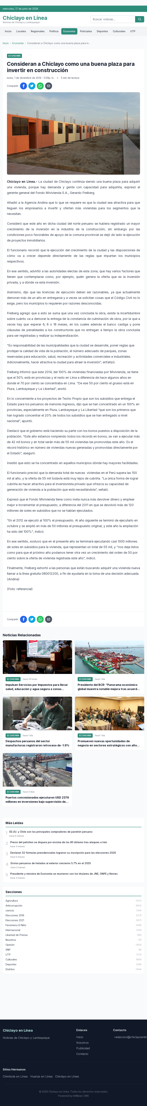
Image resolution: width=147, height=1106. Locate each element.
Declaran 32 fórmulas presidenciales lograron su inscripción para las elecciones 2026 (63, 852)
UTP (132, 31)
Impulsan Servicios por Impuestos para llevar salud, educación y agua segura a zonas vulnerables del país (37, 687)
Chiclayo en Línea (67, 1076)
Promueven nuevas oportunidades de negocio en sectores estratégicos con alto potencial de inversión (107, 743)
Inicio (8, 31)
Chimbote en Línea (15, 1076)
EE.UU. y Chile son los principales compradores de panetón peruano (50, 831)
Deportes (102, 31)
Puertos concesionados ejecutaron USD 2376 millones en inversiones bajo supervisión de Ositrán (37, 800)
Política (54, 31)
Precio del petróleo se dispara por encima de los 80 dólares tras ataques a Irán (58, 842)
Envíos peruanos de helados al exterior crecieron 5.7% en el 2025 (51, 863)
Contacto (82, 1054)
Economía (69, 31)
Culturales (119, 31)
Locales (21, 31)
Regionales (38, 31)
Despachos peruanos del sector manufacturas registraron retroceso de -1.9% (37, 743)
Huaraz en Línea (41, 1076)
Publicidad (83, 1048)
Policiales (86, 31)
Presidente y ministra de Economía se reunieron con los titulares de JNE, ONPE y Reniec (64, 873)
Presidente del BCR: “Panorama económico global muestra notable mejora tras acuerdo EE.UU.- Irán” (108, 687)
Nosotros (82, 1042)
